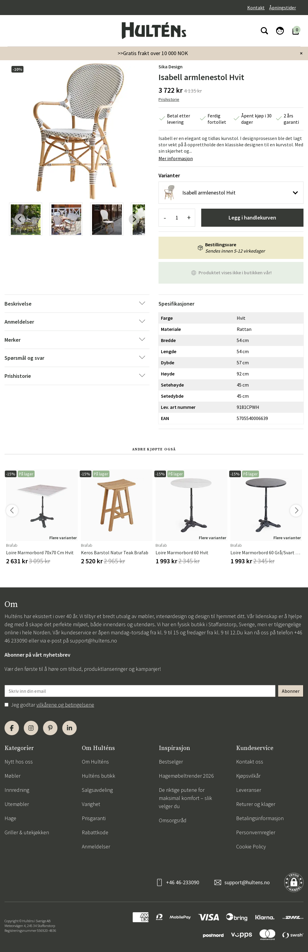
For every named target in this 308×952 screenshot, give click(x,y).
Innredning (17, 789)
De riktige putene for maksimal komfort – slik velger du (185, 798)
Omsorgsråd (172, 820)
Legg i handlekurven (252, 217)
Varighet (91, 804)
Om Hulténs (95, 761)
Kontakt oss (249, 761)
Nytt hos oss (19, 761)
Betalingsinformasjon (260, 818)
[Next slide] (134, 219)
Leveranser (248, 789)
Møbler (12, 775)
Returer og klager (255, 804)
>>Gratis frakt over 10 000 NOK (153, 53)
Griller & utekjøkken (27, 832)
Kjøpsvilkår (248, 775)
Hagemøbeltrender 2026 (186, 775)
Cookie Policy (251, 846)
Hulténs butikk (98, 775)
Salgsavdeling (97, 789)
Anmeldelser (96, 846)
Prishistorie (169, 99)
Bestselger (171, 761)
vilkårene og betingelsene (65, 704)
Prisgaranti (94, 818)
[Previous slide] (19, 219)
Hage (10, 818)
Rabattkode (95, 832)
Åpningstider (282, 8)
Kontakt (256, 8)
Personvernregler (255, 832)
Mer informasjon (176, 158)
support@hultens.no (93, 640)
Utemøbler (17, 804)
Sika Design (171, 67)
